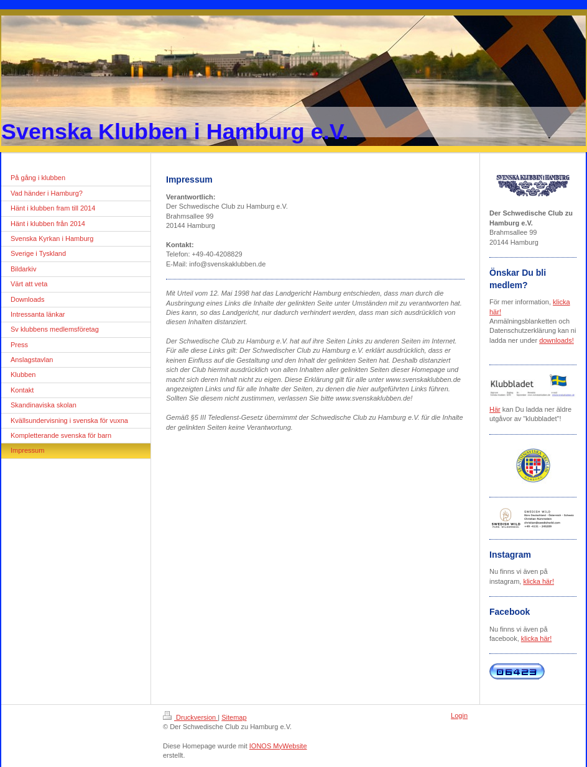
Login (459, 715)
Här (495, 409)
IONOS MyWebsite (278, 746)
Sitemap (233, 717)
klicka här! (538, 581)
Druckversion (190, 717)
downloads (555, 340)
